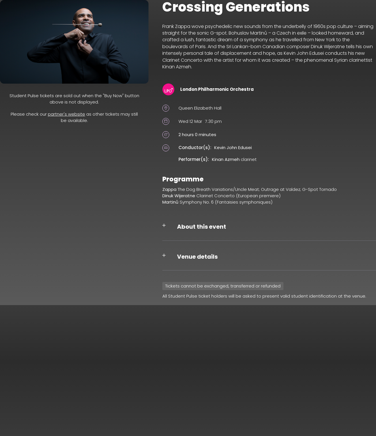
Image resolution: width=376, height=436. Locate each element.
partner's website (66, 114)
